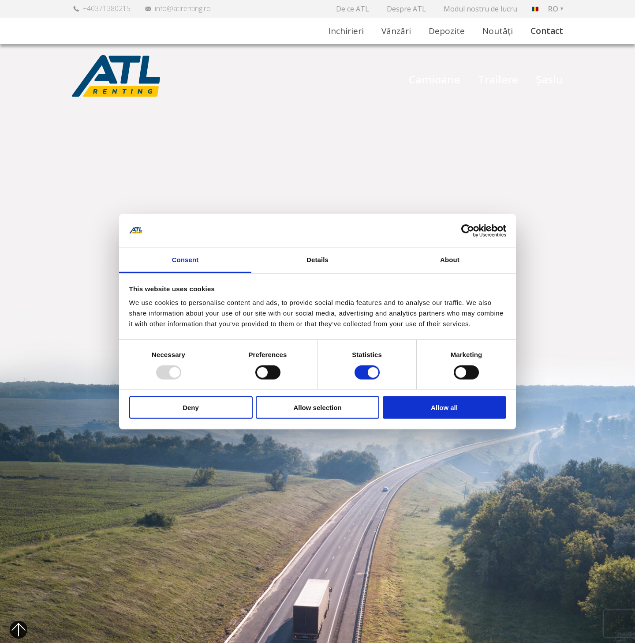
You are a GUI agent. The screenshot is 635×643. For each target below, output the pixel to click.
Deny (191, 407)
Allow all (444, 407)
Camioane (434, 79)
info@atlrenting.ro (183, 8)
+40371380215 (107, 8)
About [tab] (449, 259)
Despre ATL (406, 9)
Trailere (498, 79)
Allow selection (317, 407)
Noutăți (497, 31)
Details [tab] (317, 259)
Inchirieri (346, 31)
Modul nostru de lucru (480, 9)
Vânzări (396, 31)
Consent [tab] (185, 259)
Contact (546, 31)
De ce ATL (352, 9)
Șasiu (549, 79)
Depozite (447, 31)
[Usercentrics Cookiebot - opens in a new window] (467, 230)
